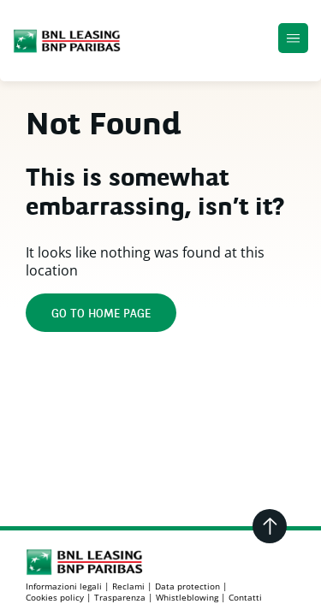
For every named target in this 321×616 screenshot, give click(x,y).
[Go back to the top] (270, 526)
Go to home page (101, 314)
